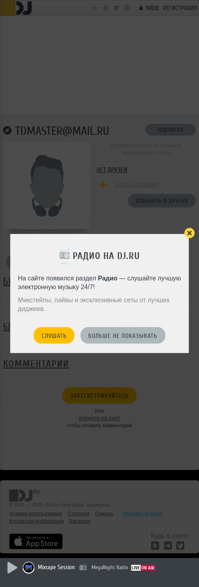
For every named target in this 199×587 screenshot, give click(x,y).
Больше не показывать (122, 335)
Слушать (54, 335)
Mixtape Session (56, 567)
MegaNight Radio (109, 567)
